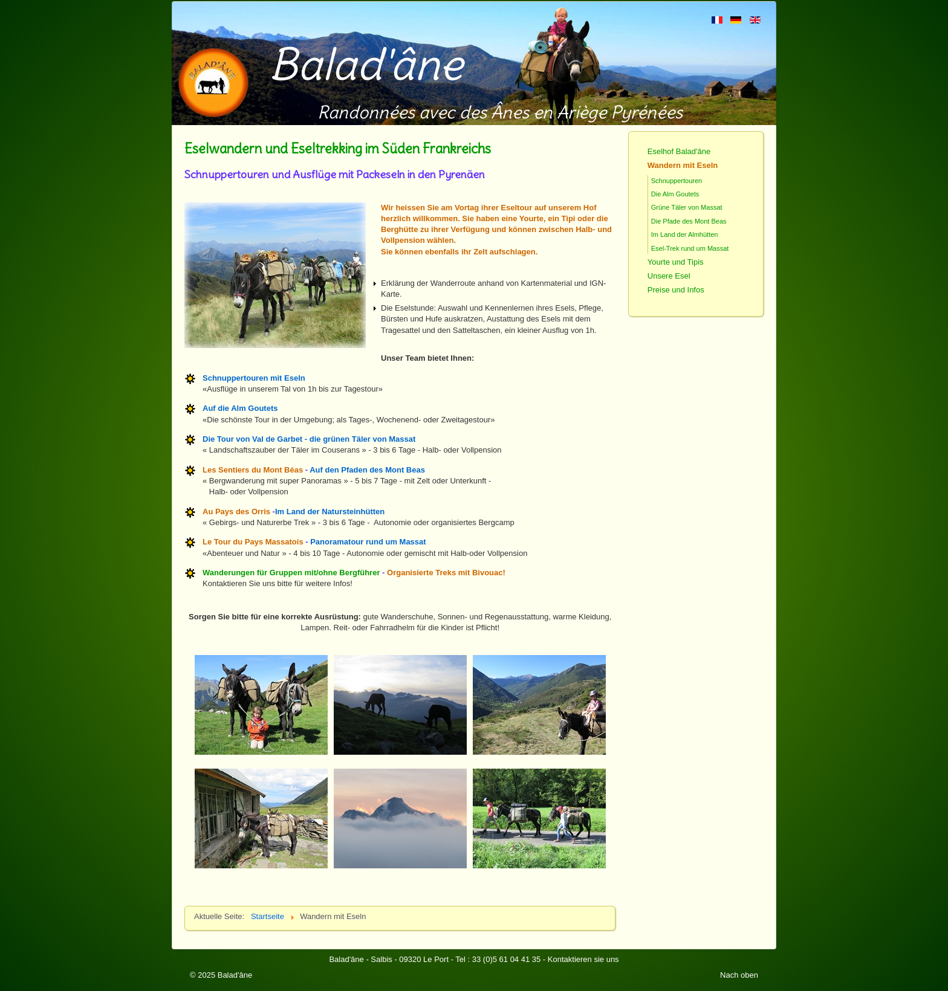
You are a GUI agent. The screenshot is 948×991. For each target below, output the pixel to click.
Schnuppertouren (676, 180)
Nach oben (739, 975)
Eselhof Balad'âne (679, 151)
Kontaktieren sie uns (583, 959)
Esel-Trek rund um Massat (690, 248)
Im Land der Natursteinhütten (330, 511)
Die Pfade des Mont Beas (689, 221)
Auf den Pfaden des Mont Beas (367, 469)
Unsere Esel (669, 275)
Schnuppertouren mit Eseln (254, 378)
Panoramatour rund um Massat (368, 541)
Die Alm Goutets (675, 194)
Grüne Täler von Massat (686, 207)
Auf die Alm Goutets (240, 408)
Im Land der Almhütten (684, 234)
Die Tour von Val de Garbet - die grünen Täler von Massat (309, 439)
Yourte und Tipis (676, 261)
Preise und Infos (676, 289)
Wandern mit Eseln (683, 165)
